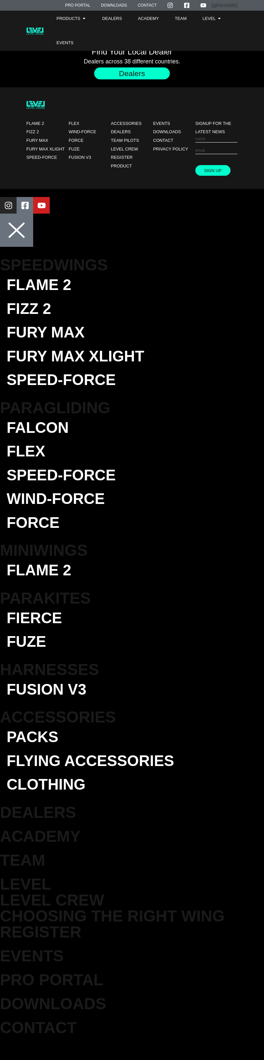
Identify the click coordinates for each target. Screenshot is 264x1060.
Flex (74, 123)
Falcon (39, 432)
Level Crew (124, 149)
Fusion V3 (80, 157)
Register (40, 946)
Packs (34, 749)
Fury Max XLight (46, 149)
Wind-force (82, 132)
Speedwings (54, 265)
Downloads (167, 132)
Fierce (36, 627)
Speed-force (42, 157)
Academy (40, 850)
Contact (163, 140)
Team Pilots (125, 140)
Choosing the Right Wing (112, 930)
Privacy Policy (170, 149)
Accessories (126, 123)
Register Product (121, 162)
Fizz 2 (33, 132)
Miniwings (44, 559)
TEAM (22, 874)
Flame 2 (35, 123)
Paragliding (55, 412)
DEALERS (38, 826)
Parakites (45, 607)
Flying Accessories (95, 774)
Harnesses (49, 680)
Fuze (74, 149)
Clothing (48, 798)
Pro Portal (51, 994)
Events (161, 123)
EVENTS (32, 970)
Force (76, 140)
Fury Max (37, 140)
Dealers (121, 132)
